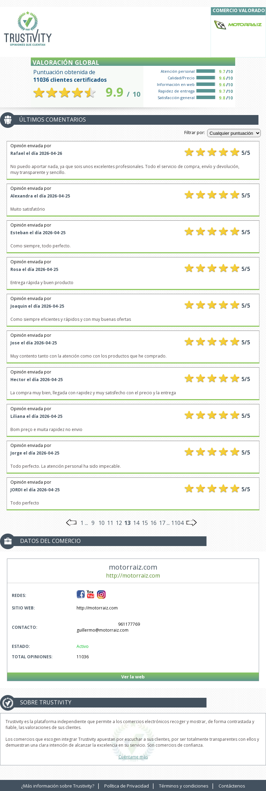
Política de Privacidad (126, 786)
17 (162, 523)
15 (145, 523)
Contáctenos (232, 786)
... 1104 (175, 523)
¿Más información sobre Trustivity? (57, 786)
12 (119, 523)
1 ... (84, 523)
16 (153, 523)
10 (101, 523)
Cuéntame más (133, 757)
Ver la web (133, 677)
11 (110, 523)
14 (136, 523)
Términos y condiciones (184, 786)
